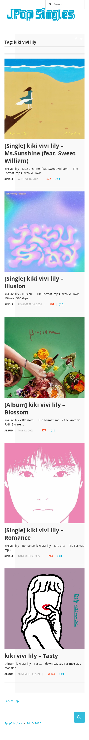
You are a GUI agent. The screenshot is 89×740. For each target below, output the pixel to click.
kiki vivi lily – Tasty (31, 655)
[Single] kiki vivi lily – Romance (33, 533)
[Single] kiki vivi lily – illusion (33, 282)
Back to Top (11, 701)
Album (8, 430)
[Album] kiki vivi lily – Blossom (34, 408)
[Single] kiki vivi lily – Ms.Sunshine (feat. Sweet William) (40, 153)
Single (8, 179)
